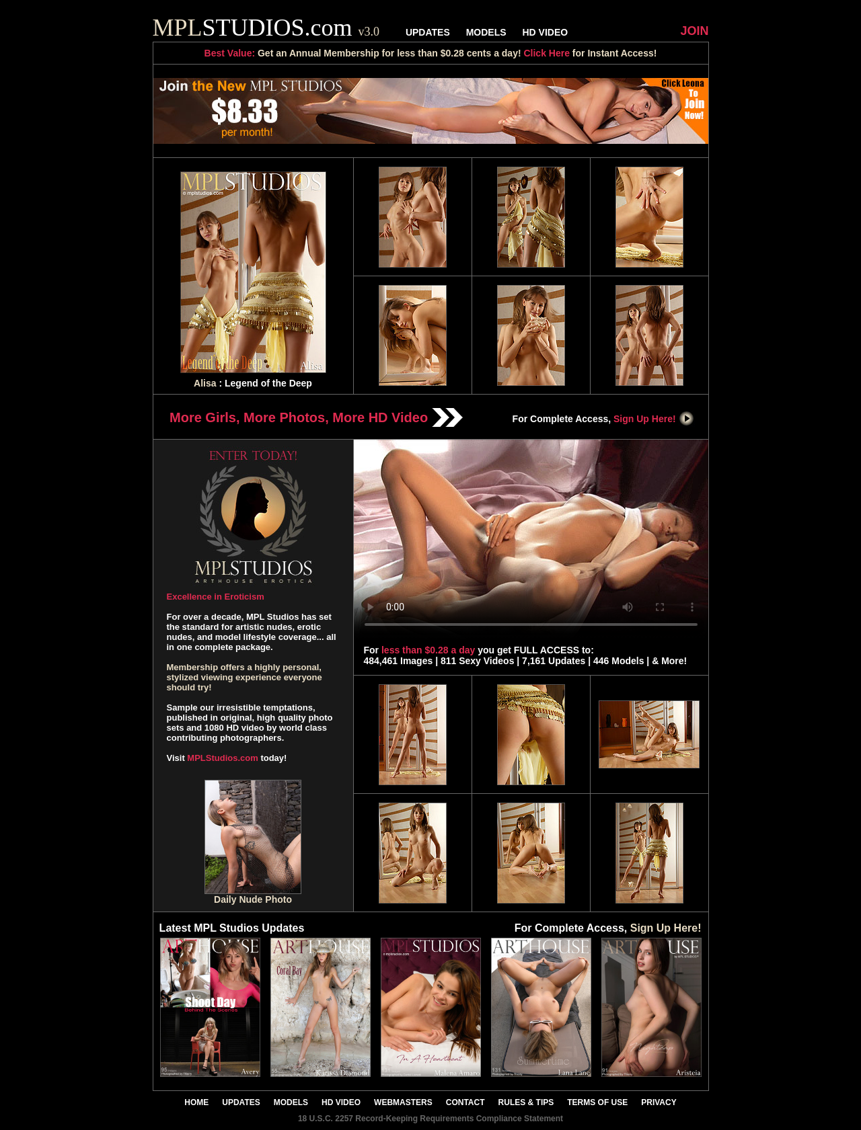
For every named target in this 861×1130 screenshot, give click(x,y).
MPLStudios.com (222, 758)
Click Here (546, 53)
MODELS (486, 32)
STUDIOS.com (266, 27)
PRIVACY (658, 1102)
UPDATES (428, 32)
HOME (196, 1102)
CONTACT (465, 1102)
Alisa (205, 383)
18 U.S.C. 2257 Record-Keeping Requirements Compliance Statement (430, 1118)
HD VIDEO (545, 32)
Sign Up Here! (653, 418)
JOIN (694, 31)
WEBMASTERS (403, 1102)
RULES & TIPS (526, 1102)
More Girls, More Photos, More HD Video (316, 417)
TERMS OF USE (597, 1102)
